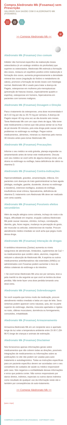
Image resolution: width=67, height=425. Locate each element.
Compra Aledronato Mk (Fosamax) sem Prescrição (32, 6)
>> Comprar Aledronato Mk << (34, 36)
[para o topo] (9, 403)
